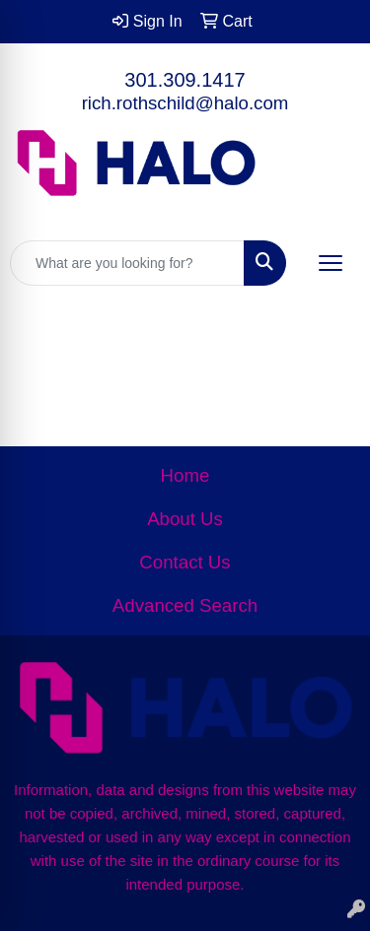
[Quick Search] (127, 263)
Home (185, 475)
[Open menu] (330, 263)
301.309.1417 (184, 80)
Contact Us (184, 562)
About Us (185, 518)
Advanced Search (185, 605)
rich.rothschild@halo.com (185, 103)
